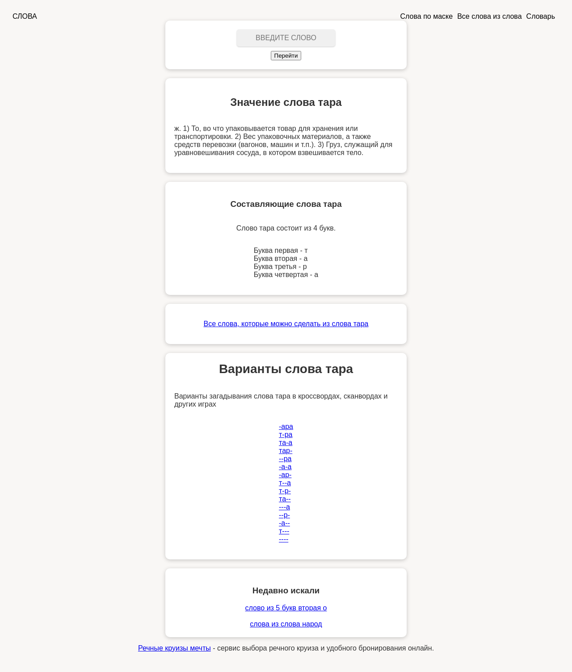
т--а (285, 483)
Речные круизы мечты (174, 648)
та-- (285, 499)
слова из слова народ (286, 624)
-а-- (284, 523)
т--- (284, 531)
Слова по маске (426, 16)
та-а (285, 442)
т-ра (285, 434)
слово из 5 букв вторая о (286, 608)
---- (283, 539)
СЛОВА (25, 16)
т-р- (285, 491)
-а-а (285, 466)
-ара (286, 426)
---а (284, 507)
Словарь (540, 16)
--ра (285, 458)
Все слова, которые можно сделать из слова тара (286, 324)
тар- (285, 450)
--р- (284, 515)
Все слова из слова (489, 16)
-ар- (285, 475)
